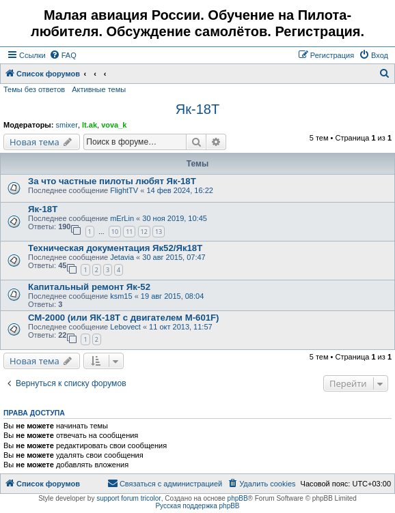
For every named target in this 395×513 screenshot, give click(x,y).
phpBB (238, 498)
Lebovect (125, 327)
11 (129, 231)
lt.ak (89, 125)
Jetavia (122, 257)
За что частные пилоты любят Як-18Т (112, 181)
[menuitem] (63, 55)
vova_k (113, 125)
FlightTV (124, 190)
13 (158, 231)
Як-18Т (197, 109)
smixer (66, 125)
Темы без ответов (34, 89)
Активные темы (99, 89)
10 (114, 231)
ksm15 (121, 296)
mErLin (122, 218)
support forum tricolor (128, 498)
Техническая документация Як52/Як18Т (115, 248)
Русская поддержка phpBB (197, 506)
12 (144, 231)
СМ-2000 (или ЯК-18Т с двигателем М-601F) (123, 317)
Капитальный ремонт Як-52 (89, 287)
